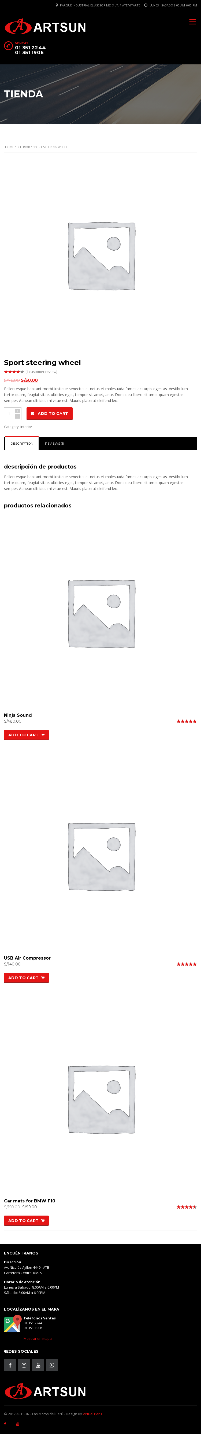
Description (21, 443)
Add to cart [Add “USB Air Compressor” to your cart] (23, 977)
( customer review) (41, 371)
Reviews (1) (54, 443)
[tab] (22, 443)
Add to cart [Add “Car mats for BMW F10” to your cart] (23, 1220)
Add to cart (53, 413)
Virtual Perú (92, 1413)
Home (9, 147)
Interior (23, 147)
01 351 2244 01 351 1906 (30, 50)
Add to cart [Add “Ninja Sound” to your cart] (23, 735)
